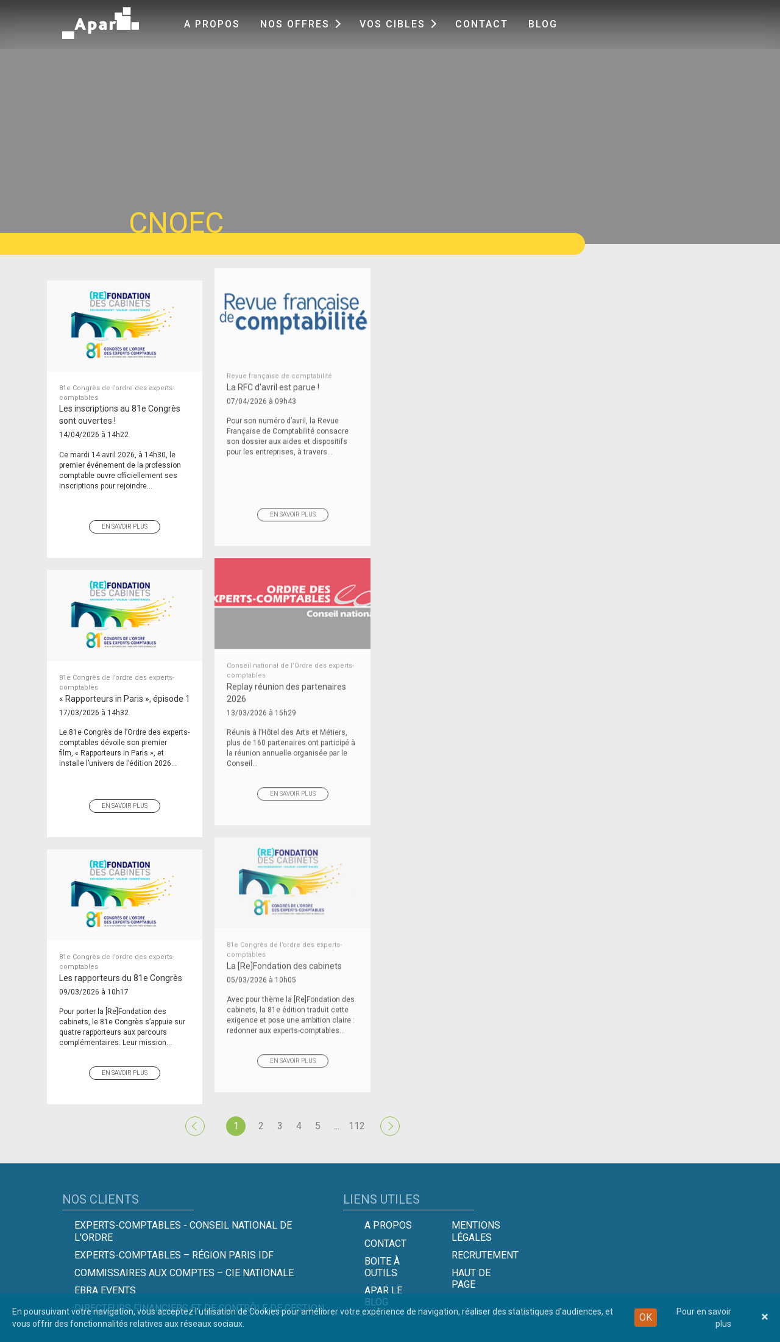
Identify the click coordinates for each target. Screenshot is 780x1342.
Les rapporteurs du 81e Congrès (124, 951)
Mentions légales (476, 1231)
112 (357, 1126)
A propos (212, 24)
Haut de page (471, 1278)
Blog (543, 24)
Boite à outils (382, 1267)
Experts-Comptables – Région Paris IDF (174, 1255)
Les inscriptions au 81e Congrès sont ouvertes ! (124, 388)
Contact (481, 24)
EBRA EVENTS (105, 1290)
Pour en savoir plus (703, 1318)
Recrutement (485, 1255)
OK (645, 1317)
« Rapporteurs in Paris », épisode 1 (124, 672)
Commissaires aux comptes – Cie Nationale (184, 1273)
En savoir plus (124, 510)
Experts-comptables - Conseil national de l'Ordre (183, 1231)
